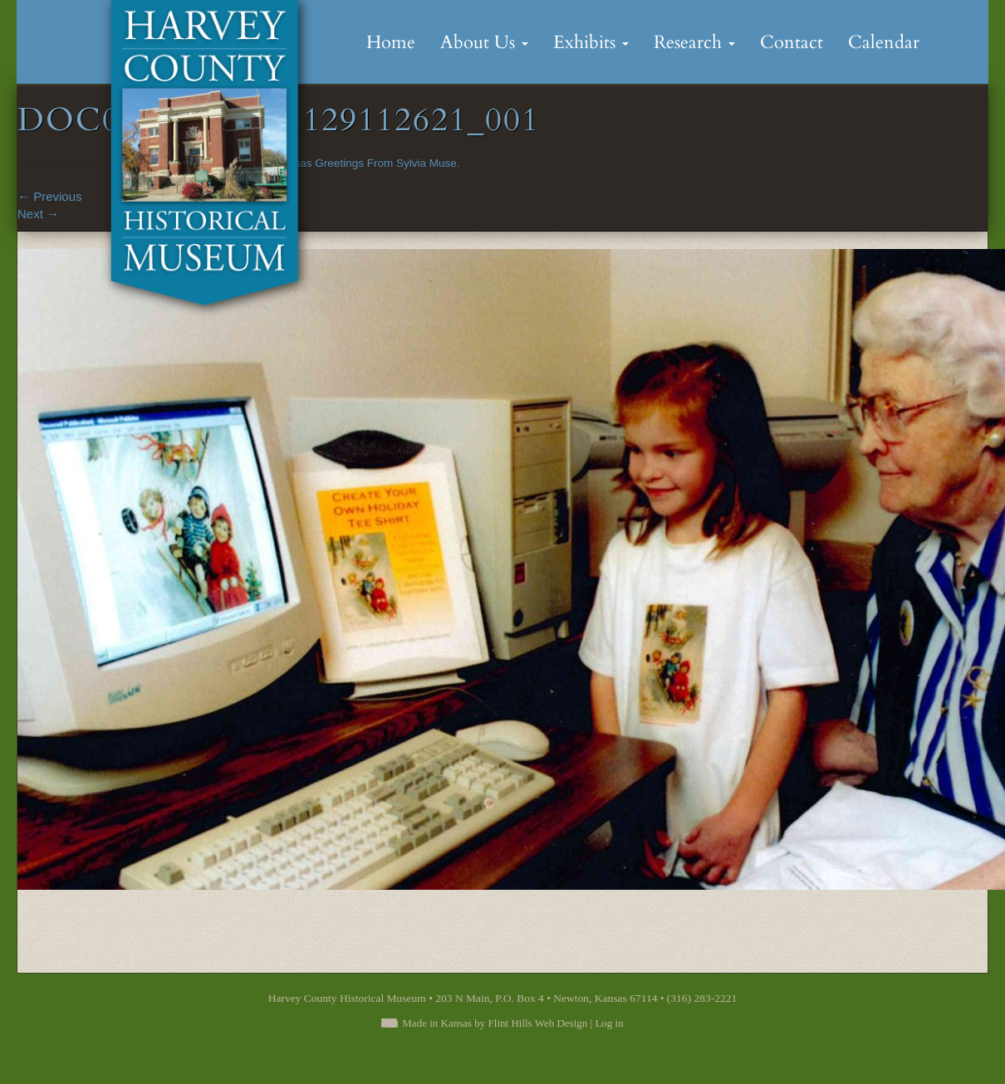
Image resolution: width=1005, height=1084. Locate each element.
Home (390, 42)
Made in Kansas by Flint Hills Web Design (494, 1023)
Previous (49, 196)
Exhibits (591, 42)
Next (38, 214)
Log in (609, 1023)
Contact (791, 42)
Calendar (883, 42)
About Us (484, 42)
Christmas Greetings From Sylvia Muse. (361, 163)
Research (694, 42)
